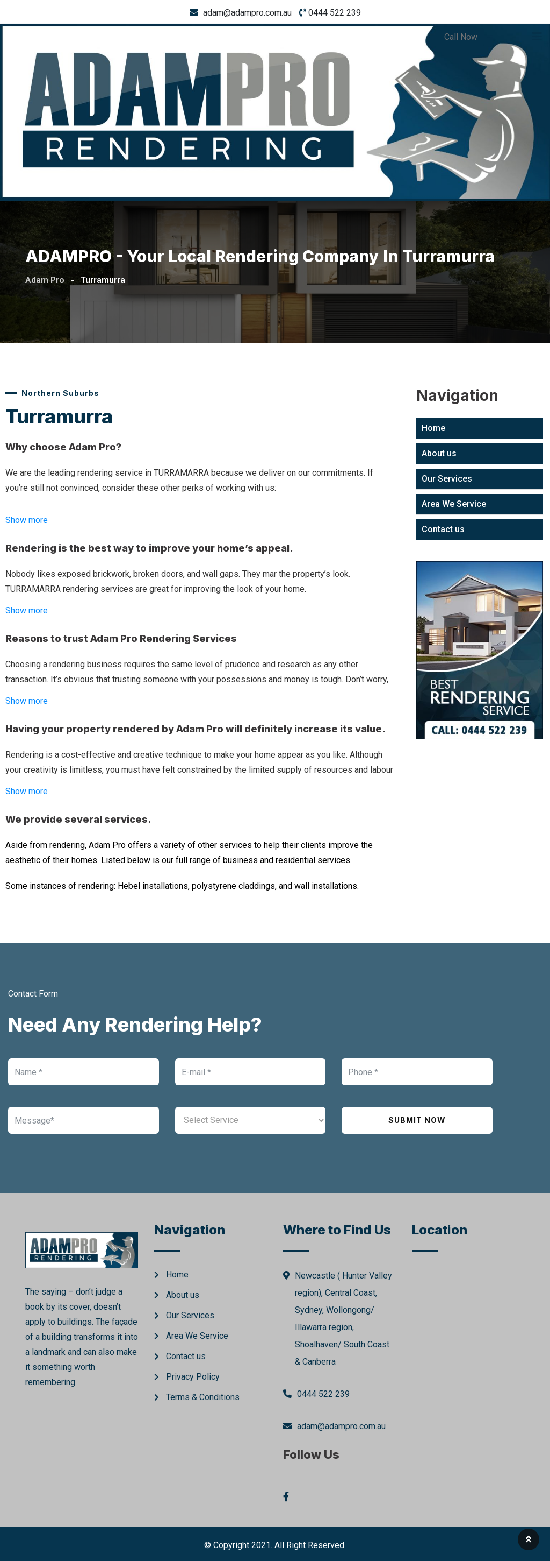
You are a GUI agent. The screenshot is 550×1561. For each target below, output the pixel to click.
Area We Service (454, 504)
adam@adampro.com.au (247, 13)
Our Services (447, 479)
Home (433, 428)
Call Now (460, 37)
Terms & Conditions (203, 1397)
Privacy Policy (193, 1377)
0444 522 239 (334, 13)
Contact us (443, 529)
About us (439, 453)
